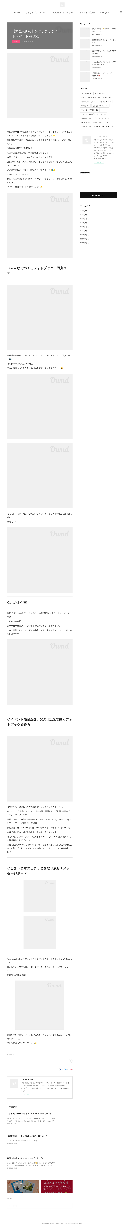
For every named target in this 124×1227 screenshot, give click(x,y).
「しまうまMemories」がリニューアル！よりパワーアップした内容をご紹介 (37, 1114)
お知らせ (16, 41)
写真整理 (86, 118)
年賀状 (85, 106)
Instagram (105, 12)
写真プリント (88, 102)
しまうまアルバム (100, 106)
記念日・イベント (100, 122)
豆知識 (107, 97)
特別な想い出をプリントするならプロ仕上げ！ (25, 1158)
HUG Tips (100, 93)
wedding (85, 122)
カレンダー (86, 93)
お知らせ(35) (10, 1054)
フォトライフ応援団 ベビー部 (93, 114)
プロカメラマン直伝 (102, 118)
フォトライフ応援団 (86, 12)
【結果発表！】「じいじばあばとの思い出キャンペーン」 (29, 1136)
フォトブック (104, 102)
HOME (17, 12)
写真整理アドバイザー (63, 12)
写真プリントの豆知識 (90, 97)
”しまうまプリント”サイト (36, 12)
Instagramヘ (97, 195)
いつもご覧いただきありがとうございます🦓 (22, 1141)
